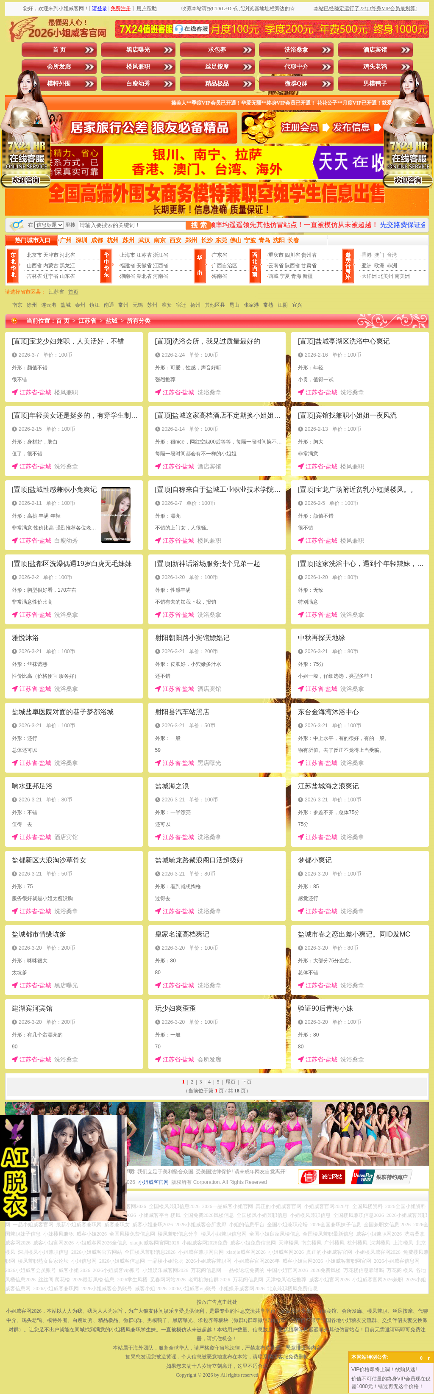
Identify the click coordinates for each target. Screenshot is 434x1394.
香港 (367, 255)
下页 (247, 1082)
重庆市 (276, 255)
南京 (17, 305)
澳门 (379, 255)
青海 (296, 276)
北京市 (34, 255)
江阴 (283, 305)
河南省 (160, 276)
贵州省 (309, 255)
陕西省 (292, 266)
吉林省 (34, 276)
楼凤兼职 (138, 67)
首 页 (59, 50)
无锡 (138, 305)
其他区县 (215, 305)
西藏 (273, 276)
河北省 (67, 255)
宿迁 (181, 305)
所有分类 (138, 321)
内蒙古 (50, 266)
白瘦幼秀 (138, 83)
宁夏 (285, 276)
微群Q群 (296, 83)
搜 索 (198, 225)
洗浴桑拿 (296, 50)
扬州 (195, 305)
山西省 (34, 266)
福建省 (127, 266)
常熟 (268, 305)
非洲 (392, 266)
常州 (123, 305)
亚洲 (367, 266)
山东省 (67, 276)
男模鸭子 (375, 83)
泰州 (80, 305)
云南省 (276, 266)
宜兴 (297, 305)
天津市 (50, 255)
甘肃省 (309, 266)
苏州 (152, 305)
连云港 (48, 305)
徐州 (32, 305)
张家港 (251, 305)
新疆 (308, 276)
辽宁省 (50, 276)
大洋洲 (369, 276)
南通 (109, 305)
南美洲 (402, 276)
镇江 (94, 305)
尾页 (230, 1082)
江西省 (160, 266)
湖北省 (144, 276)
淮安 (166, 305)
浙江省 (160, 255)
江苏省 (144, 255)
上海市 (127, 255)
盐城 (66, 305)
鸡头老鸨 (375, 67)
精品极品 (217, 83)
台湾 (392, 255)
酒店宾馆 (375, 50)
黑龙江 (67, 266)
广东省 (219, 255)
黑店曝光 (138, 50)
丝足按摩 (217, 67)
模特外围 (59, 83)
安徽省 (144, 266)
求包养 (217, 50)
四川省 (292, 255)
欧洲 (379, 266)
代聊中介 (296, 67)
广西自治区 (224, 266)
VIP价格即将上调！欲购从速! (384, 1369)
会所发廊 (59, 67)
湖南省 (127, 276)
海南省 (219, 276)
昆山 (234, 305)
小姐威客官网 (153, 1182)
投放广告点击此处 (217, 1302)
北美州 (385, 276)
